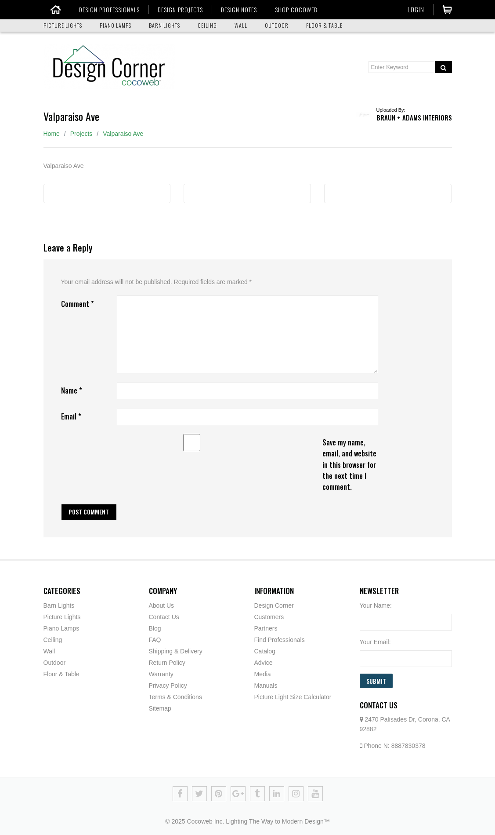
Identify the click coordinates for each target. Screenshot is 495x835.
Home (51, 133)
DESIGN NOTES (233, 9)
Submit (376, 681)
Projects (81, 133)
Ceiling (52, 639)
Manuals (266, 685)
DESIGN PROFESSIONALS (103, 9)
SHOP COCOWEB (290, 9)
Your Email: (375, 641)
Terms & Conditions (175, 696)
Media (262, 674)
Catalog (264, 651)
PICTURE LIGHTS (62, 25)
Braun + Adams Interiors (414, 117)
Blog (155, 628)
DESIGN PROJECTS (174, 9)
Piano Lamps (61, 628)
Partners (266, 628)
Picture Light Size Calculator (293, 696)
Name (71, 390)
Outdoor (54, 662)
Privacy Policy (168, 685)
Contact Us (164, 616)
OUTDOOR (277, 25)
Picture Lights (62, 616)
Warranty (161, 674)
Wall (49, 651)
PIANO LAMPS (115, 25)
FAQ (155, 639)
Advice (263, 662)
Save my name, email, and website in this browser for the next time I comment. (349, 464)
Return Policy (167, 662)
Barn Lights (59, 605)
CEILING (207, 25)
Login (416, 9)
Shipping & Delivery (175, 651)
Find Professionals (279, 639)
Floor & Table (61, 674)
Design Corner (274, 605)
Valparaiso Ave (123, 133)
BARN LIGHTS (164, 25)
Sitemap (160, 708)
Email (71, 416)
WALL (241, 25)
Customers (269, 616)
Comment (77, 304)
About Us (161, 605)
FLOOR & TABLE (324, 25)
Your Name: (376, 605)
